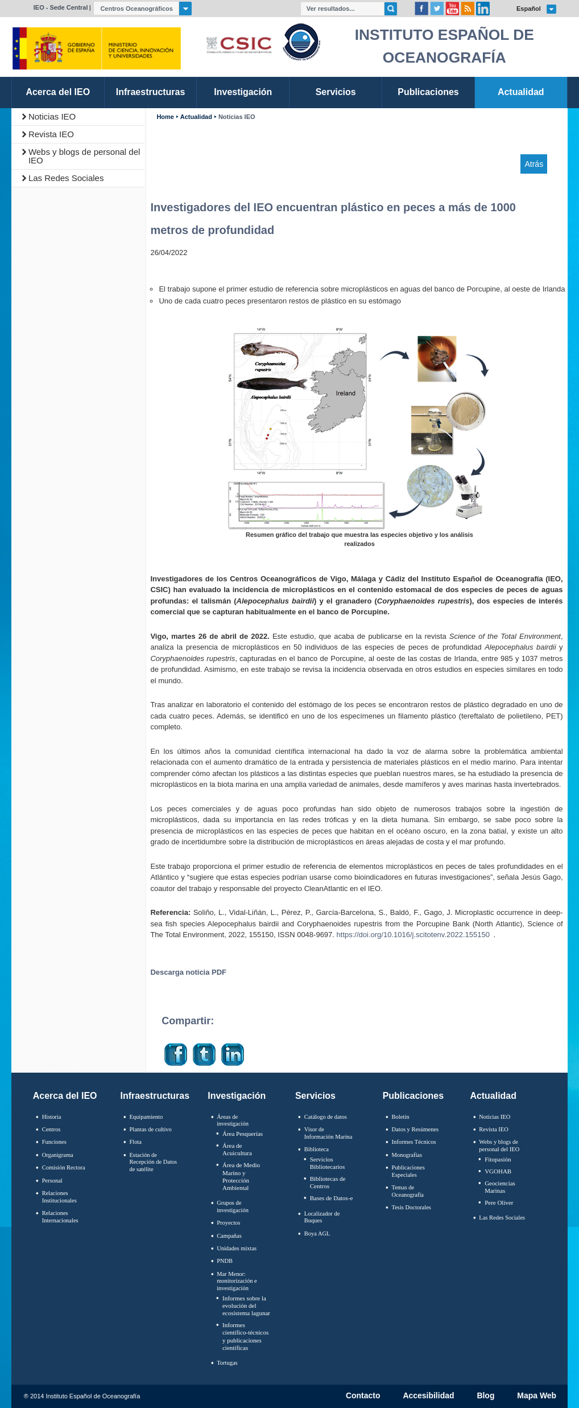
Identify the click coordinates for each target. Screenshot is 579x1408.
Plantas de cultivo (150, 1129)
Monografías (407, 1155)
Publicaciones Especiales (408, 1171)
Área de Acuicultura (237, 1149)
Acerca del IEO (65, 1096)
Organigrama (57, 1155)
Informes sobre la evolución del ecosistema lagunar (246, 1305)
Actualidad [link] (521, 92)
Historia (51, 1117)
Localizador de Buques (322, 1217)
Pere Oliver (499, 1202)
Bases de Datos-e (331, 1197)
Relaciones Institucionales (59, 1197)
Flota (135, 1142)
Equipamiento (146, 1117)
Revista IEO (51, 134)
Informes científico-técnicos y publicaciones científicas (245, 1336)
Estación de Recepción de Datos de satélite (153, 1162)
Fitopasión (498, 1159)
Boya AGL (317, 1233)
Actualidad (196, 117)
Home (164, 117)
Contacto (363, 1396)
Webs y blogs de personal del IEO (84, 156)
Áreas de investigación (233, 1120)
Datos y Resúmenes (415, 1129)
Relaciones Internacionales (60, 1217)
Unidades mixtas (237, 1248)
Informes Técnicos (414, 1142)
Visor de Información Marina (328, 1133)
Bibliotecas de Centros (328, 1182)
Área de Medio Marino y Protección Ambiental (241, 1176)
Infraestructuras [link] (150, 92)
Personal (52, 1180)
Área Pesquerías (242, 1133)
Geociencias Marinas (500, 1187)
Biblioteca (316, 1149)
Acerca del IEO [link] (58, 92)
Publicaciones (413, 1096)
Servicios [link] (336, 92)
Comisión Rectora (63, 1167)
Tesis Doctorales (411, 1207)
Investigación (237, 1096)
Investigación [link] (243, 92)
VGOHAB (498, 1171)
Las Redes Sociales (66, 178)
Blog (485, 1396)
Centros (51, 1129)
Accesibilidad (428, 1396)
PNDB (225, 1261)
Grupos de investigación (233, 1206)
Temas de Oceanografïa (408, 1191)
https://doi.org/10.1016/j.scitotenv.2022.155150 (413, 934)
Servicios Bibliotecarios (327, 1163)
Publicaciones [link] (428, 92)
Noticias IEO (52, 116)
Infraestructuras (155, 1096)
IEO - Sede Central (61, 7)
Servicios (315, 1096)
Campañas (229, 1236)
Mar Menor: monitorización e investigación (237, 1281)
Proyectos (228, 1223)
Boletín (401, 1117)
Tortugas (227, 1363)
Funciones (54, 1142)
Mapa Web (536, 1396)
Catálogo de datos (325, 1117)
